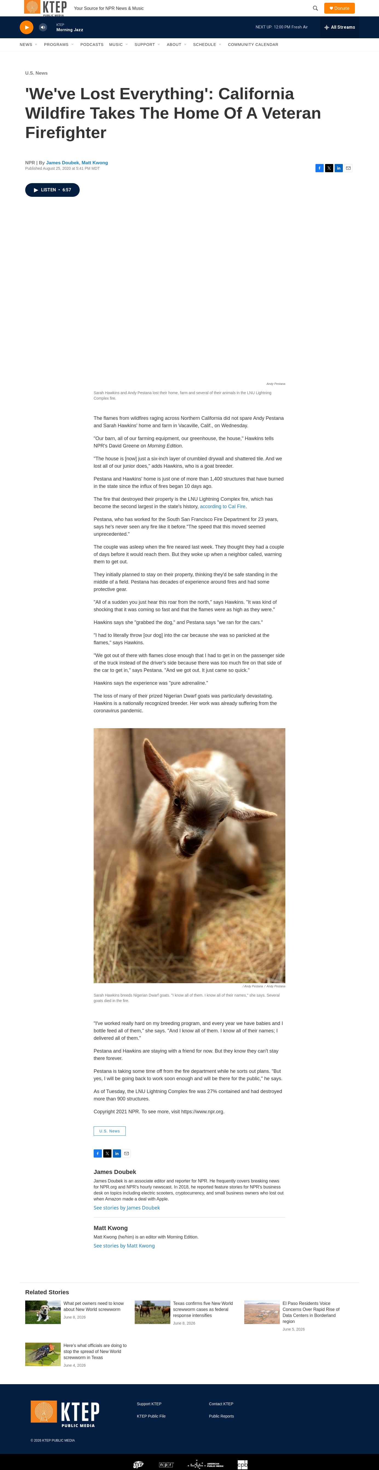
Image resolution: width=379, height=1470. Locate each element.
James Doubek (62, 175)
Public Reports (221, 1429)
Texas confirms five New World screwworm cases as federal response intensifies (203, 1321)
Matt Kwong (95, 175)
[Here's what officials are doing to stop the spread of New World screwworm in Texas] (43, 1366)
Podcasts (92, 57)
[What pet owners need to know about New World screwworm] (43, 1324)
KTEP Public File (151, 1429)
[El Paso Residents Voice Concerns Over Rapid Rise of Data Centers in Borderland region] (262, 1324)
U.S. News (36, 85)
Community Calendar (253, 57)
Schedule (204, 57)
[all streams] (339, 40)
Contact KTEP (221, 1416)
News (26, 57)
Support (145, 57)
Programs (56, 57)
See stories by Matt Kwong (124, 1258)
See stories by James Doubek (127, 1220)
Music (116, 57)
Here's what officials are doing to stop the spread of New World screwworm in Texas (95, 1363)
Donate (345, 14)
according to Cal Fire (222, 519)
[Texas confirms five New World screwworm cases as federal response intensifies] (152, 1324)
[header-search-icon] (318, 14)
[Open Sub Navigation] (36, 57)
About (174, 57)
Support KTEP (149, 1416)
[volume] (43, 40)
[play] (26, 40)
